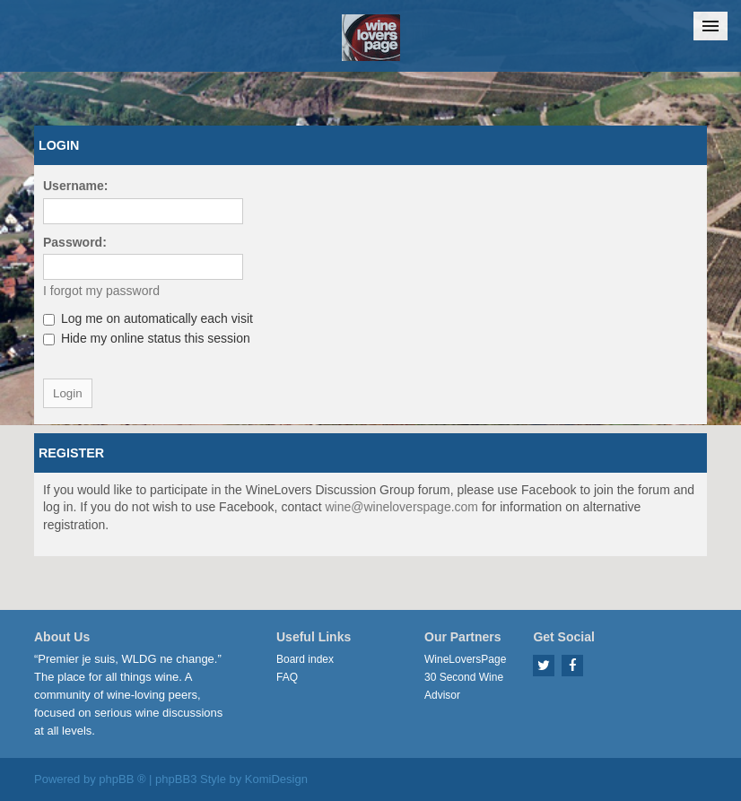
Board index (305, 659)
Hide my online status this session (146, 338)
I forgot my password (101, 290)
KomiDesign (276, 779)
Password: (75, 242)
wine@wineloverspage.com (401, 507)
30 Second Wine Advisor (463, 686)
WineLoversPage (465, 659)
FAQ (287, 677)
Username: (75, 185)
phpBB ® (122, 779)
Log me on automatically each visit (148, 318)
